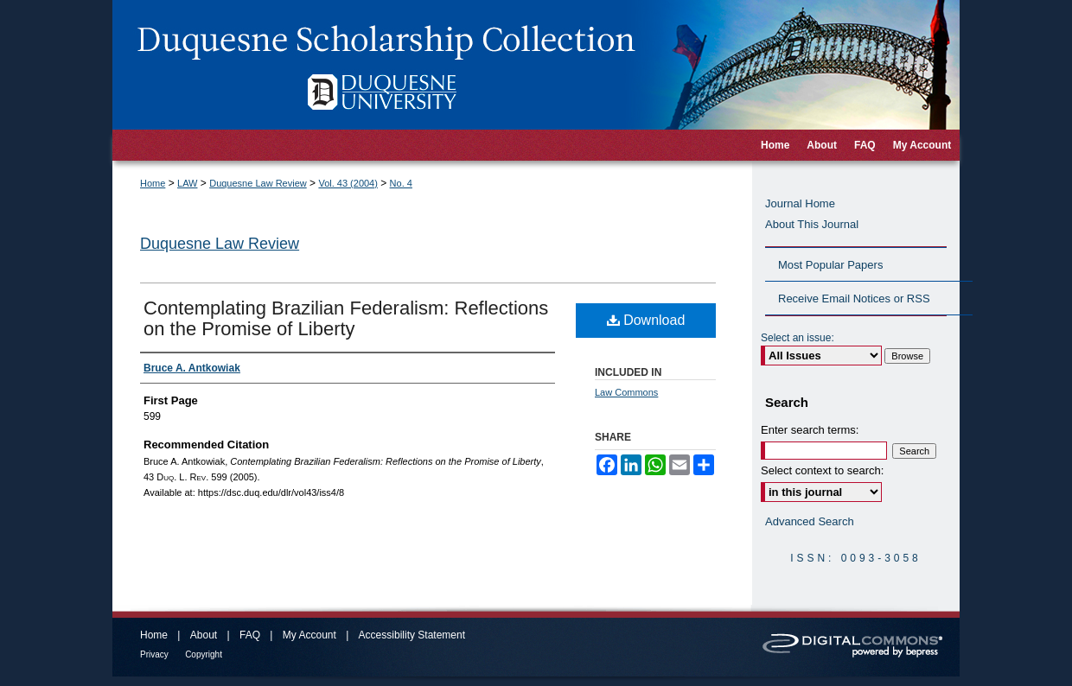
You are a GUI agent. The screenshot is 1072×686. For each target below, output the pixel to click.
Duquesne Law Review (258, 183)
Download (646, 320)
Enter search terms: (809, 429)
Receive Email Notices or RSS (854, 298)
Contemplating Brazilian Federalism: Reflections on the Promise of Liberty (346, 318)
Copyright (203, 654)
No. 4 (401, 183)
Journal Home (800, 203)
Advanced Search (809, 521)
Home (152, 183)
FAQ (249, 635)
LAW (187, 183)
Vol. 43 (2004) (348, 183)
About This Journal (811, 224)
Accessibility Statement (412, 635)
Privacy (154, 654)
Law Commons (626, 392)
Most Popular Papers (830, 264)
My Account (309, 635)
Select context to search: (822, 470)
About (203, 635)
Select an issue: (797, 338)
